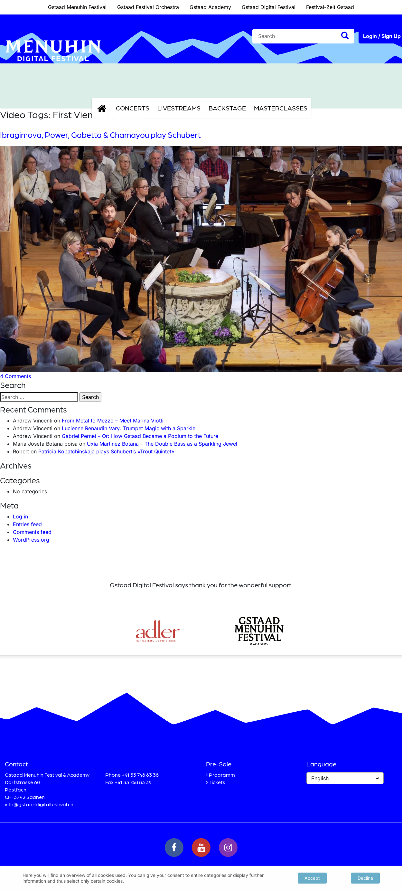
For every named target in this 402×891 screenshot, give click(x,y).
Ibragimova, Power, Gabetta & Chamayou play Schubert (100, 134)
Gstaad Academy (210, 7)
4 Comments (15, 376)
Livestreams (179, 108)
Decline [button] (365, 877)
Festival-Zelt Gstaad (330, 7)
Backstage (227, 108)
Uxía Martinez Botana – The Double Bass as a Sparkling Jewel (162, 444)
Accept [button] (312, 877)
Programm (222, 774)
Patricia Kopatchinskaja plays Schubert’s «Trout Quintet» (106, 451)
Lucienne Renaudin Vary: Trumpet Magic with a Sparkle (128, 428)
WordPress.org (31, 539)
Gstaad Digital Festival (268, 7)
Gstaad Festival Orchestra (148, 7)
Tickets (217, 782)
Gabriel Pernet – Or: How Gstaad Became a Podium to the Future (140, 436)
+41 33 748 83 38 (140, 774)
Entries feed (27, 524)
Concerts (132, 108)
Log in (20, 516)
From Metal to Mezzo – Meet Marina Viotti (113, 420)
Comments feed (32, 532)
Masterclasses (280, 108)
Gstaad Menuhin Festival (77, 7)
